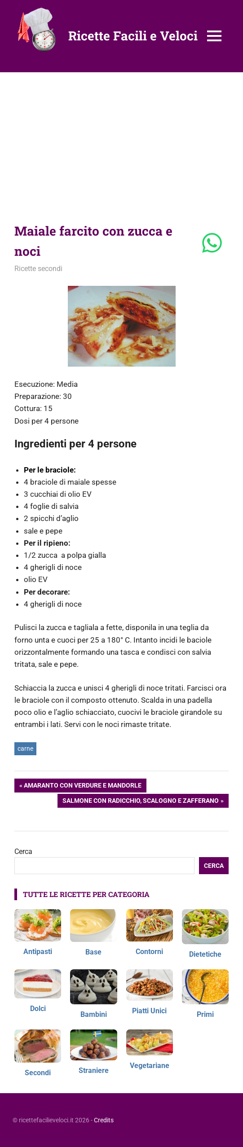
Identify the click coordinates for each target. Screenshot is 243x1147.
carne (25, 748)
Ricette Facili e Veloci (133, 35)
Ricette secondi (38, 268)
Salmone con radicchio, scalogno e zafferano (140, 801)
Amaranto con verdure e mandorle (82, 786)
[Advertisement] (121, 139)
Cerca (23, 851)
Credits (104, 1120)
